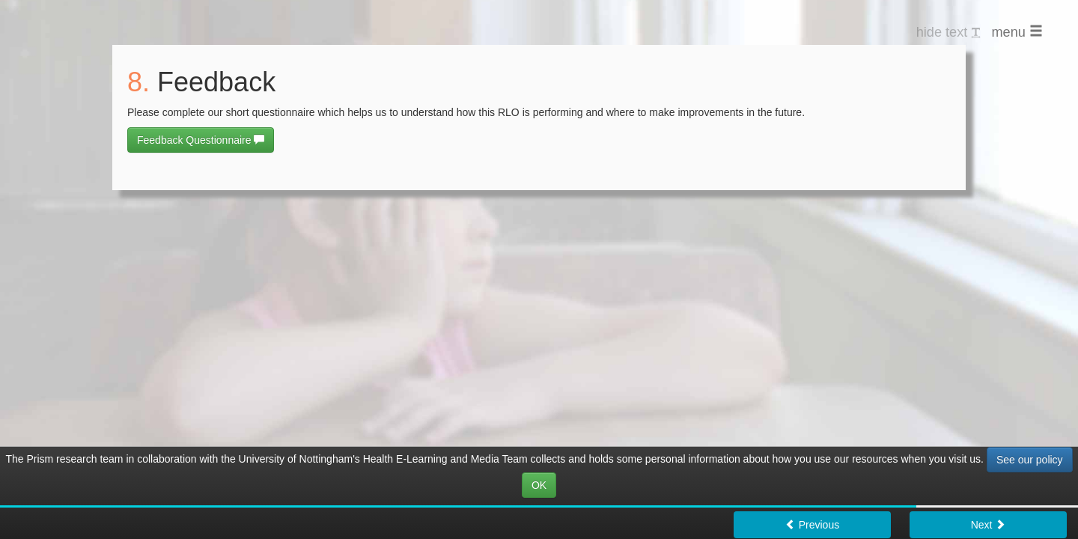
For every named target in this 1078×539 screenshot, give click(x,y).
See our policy (1029, 460)
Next (988, 525)
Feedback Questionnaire (200, 140)
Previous (812, 525)
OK (539, 485)
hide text (948, 32)
